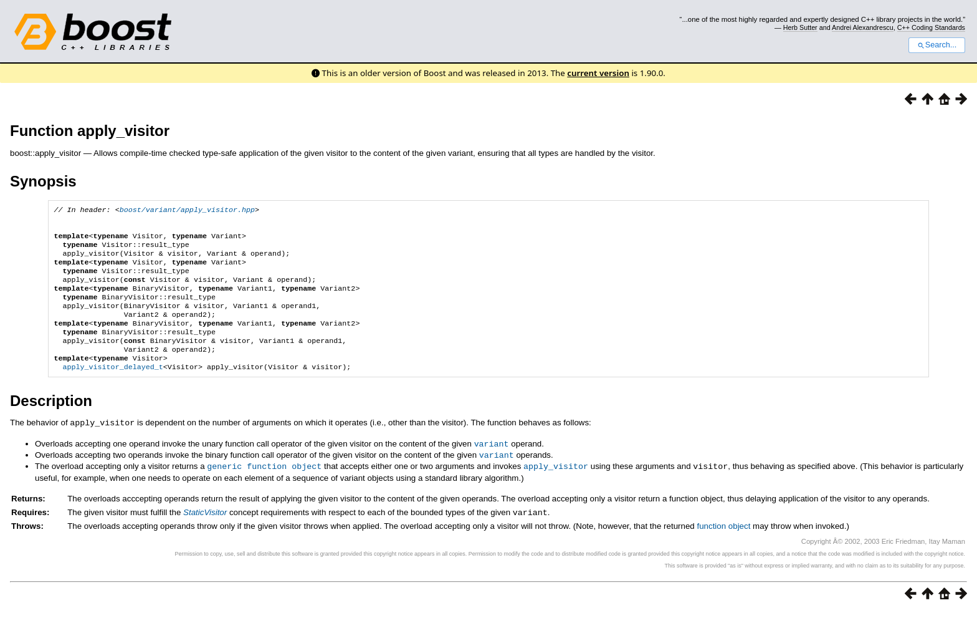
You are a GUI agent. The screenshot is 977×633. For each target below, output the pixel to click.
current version (598, 73)
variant (491, 466)
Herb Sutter (800, 27)
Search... (936, 45)
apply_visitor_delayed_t (112, 390)
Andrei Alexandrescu (863, 27)
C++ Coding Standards (931, 27)
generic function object (264, 487)
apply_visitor (555, 487)
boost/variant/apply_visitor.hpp (187, 211)
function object (723, 547)
